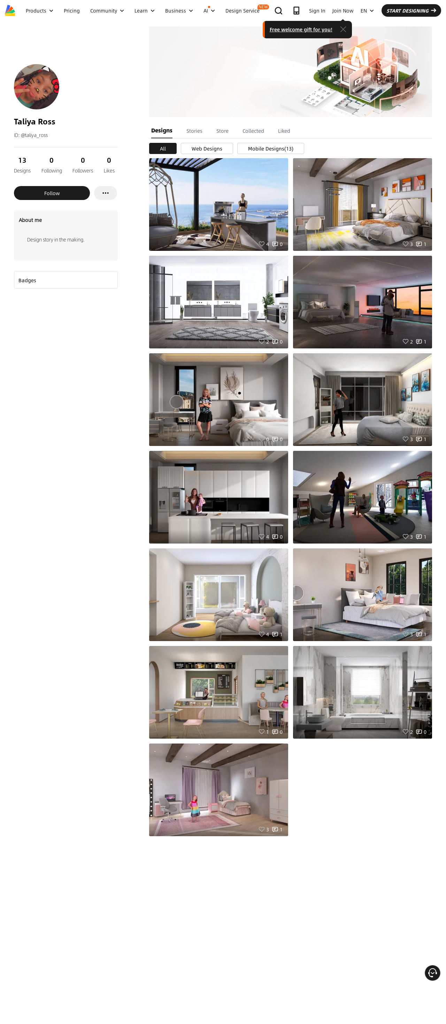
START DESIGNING (411, 10)
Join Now (343, 10)
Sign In (317, 10)
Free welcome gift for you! (301, 29)
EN (367, 10)
